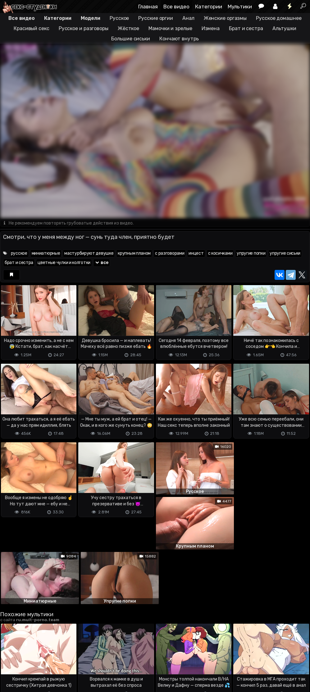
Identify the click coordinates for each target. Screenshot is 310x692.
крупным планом (134, 253)
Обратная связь (64, 662)
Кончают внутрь (179, 39)
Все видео (176, 6)
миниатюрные (46, 253)
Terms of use (32, 662)
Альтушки (284, 28)
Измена (211, 28)
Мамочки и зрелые (170, 28)
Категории (208, 6)
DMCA (10, 662)
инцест (196, 253)
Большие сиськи (130, 39)
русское (19, 253)
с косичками (220, 253)
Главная (148, 6)
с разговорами (169, 253)
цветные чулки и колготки (64, 263)
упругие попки (251, 253)
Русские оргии (155, 18)
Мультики (240, 6)
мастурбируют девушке (88, 253)
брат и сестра (19, 263)
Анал (188, 18)
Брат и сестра (246, 28)
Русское (119, 18)
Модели (90, 18)
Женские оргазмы (225, 18)
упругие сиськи (285, 253)
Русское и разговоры (83, 28)
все (101, 263)
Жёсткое (128, 28)
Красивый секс (31, 28)
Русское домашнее (278, 18)
